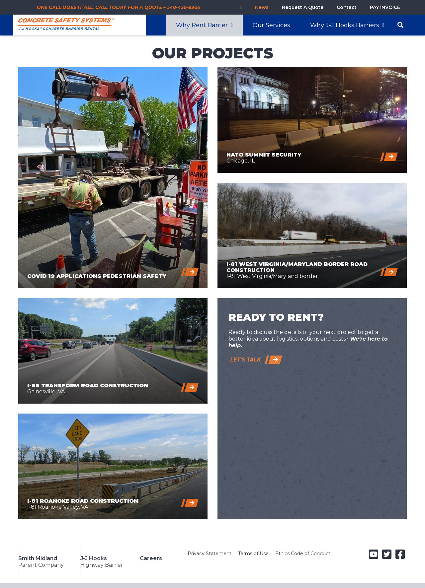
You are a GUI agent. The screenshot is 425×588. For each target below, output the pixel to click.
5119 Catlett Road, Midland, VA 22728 (234, 578)
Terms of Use (253, 553)
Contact (347, 7)
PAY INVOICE (385, 7)
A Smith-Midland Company (92, 578)
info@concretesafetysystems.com (348, 578)
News (262, 7)
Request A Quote (302, 7)
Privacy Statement (209, 553)
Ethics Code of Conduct (302, 553)
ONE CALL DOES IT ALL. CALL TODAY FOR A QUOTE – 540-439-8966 (118, 7)
